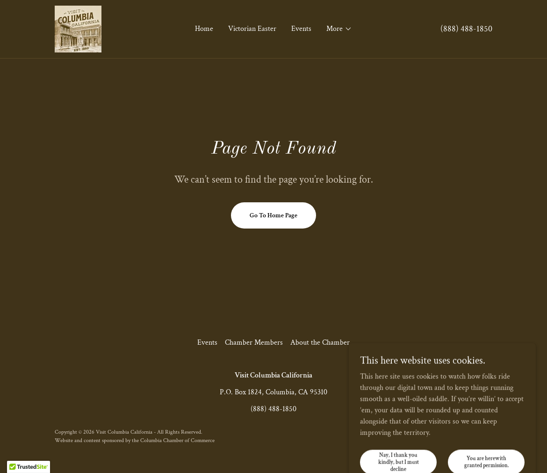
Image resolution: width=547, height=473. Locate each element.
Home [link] (204, 29)
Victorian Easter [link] (252, 29)
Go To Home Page (273, 215)
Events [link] (301, 29)
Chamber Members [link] (254, 342)
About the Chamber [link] (320, 342)
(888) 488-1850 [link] (466, 28)
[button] (339, 29)
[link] (78, 28)
